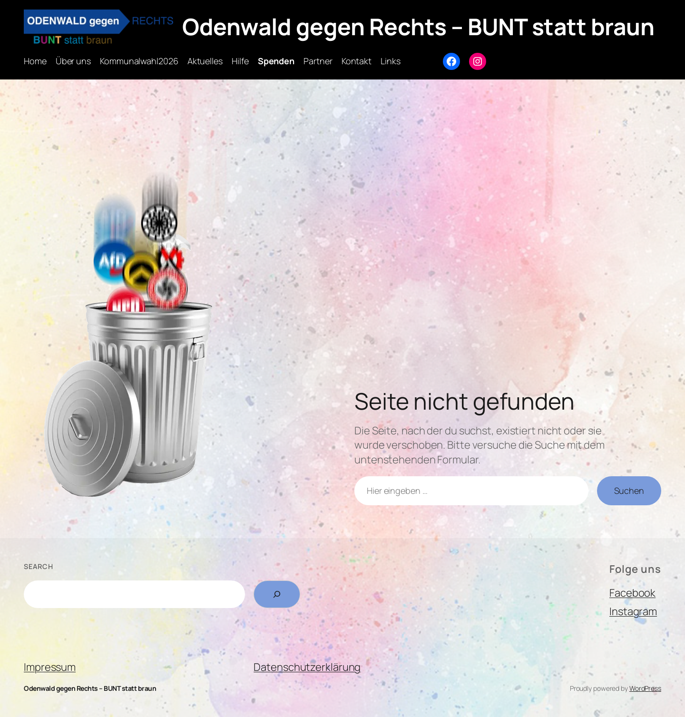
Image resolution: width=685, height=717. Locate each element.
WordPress (645, 688)
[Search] (277, 594)
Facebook (632, 593)
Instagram (633, 611)
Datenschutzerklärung (307, 667)
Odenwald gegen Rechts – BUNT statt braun (418, 26)
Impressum (50, 667)
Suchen (629, 490)
